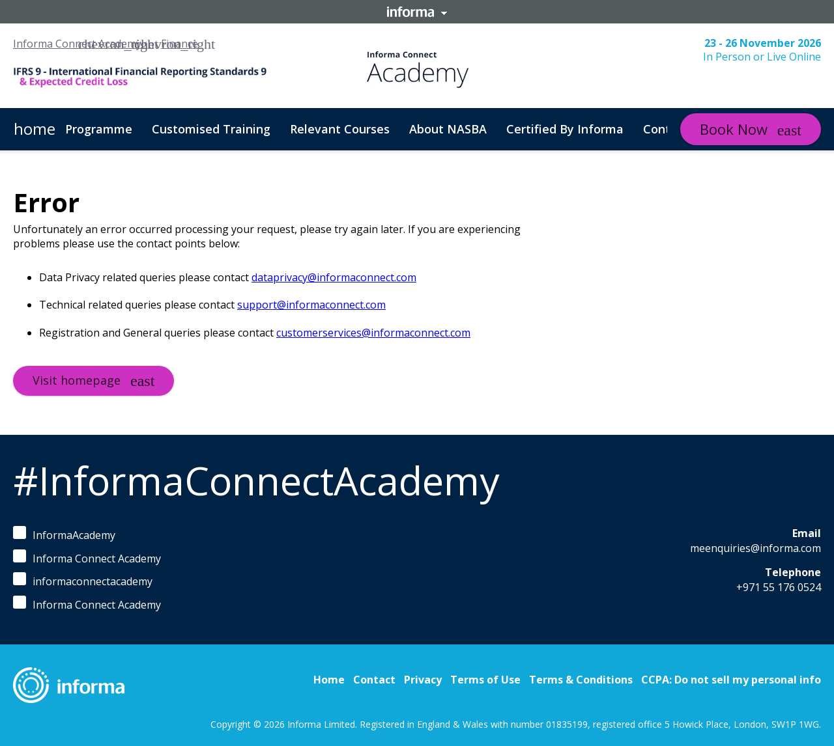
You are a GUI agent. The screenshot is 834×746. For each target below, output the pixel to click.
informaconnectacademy (82, 580)
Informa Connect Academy (77, 43)
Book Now (734, 129)
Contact (374, 679)
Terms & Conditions (581, 679)
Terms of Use (485, 679)
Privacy (423, 679)
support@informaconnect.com (311, 304)
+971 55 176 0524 (778, 587)
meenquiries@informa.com (755, 548)
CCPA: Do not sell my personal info (731, 679)
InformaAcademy (64, 534)
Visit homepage (77, 380)
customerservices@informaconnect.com (373, 332)
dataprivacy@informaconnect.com (334, 277)
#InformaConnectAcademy (256, 480)
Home (329, 679)
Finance (179, 43)
